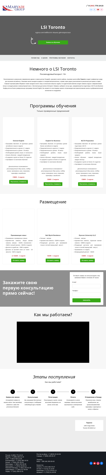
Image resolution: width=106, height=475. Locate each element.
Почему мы (35, 58)
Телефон (75, 290)
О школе (44, 58)
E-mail (74, 282)
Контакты (71, 58)
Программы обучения (57, 58)
